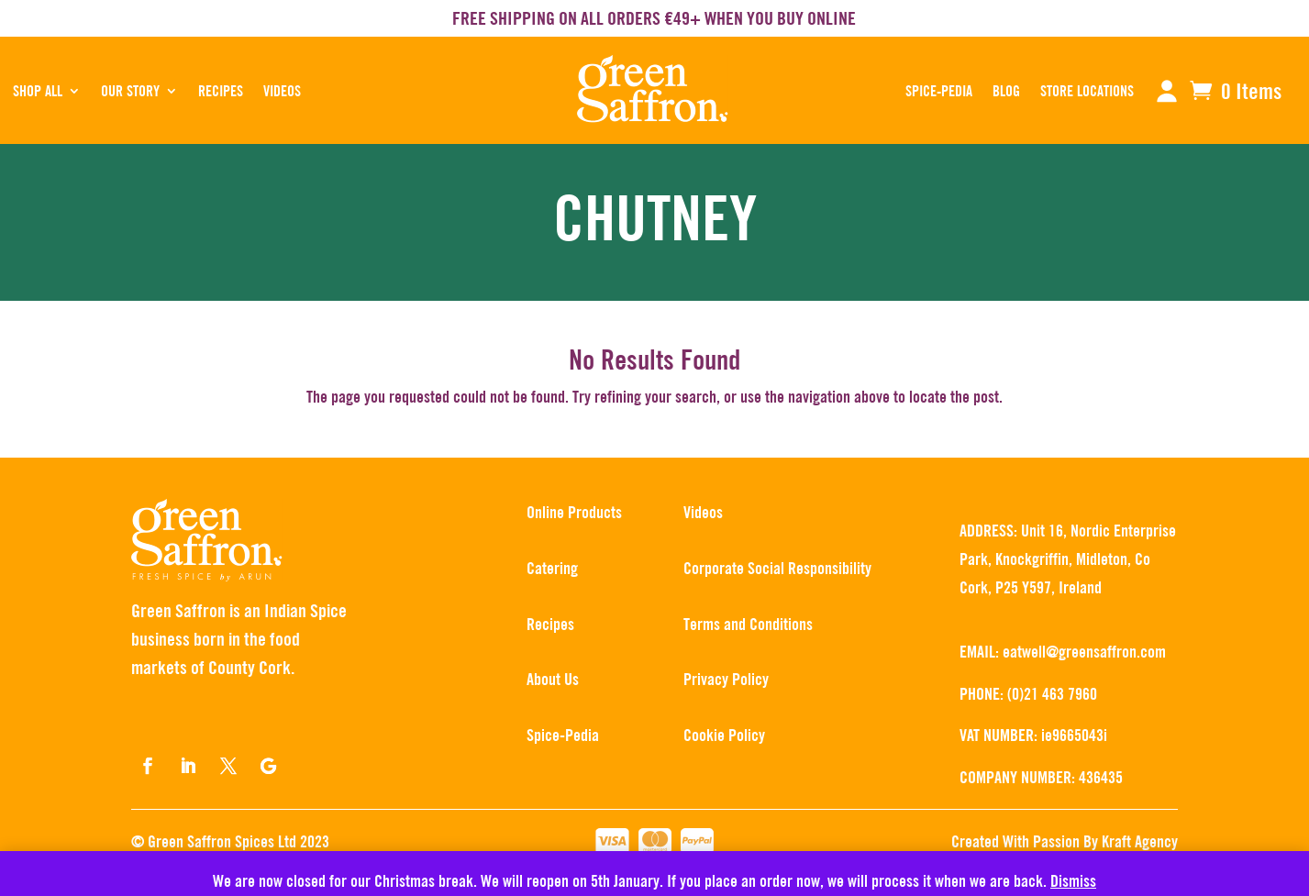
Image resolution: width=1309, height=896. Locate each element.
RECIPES (220, 91)
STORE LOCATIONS (1087, 90)
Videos (282, 91)
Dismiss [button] (1073, 880)
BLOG (1006, 90)
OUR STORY (130, 91)
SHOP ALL (37, 91)
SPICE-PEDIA (938, 90)
